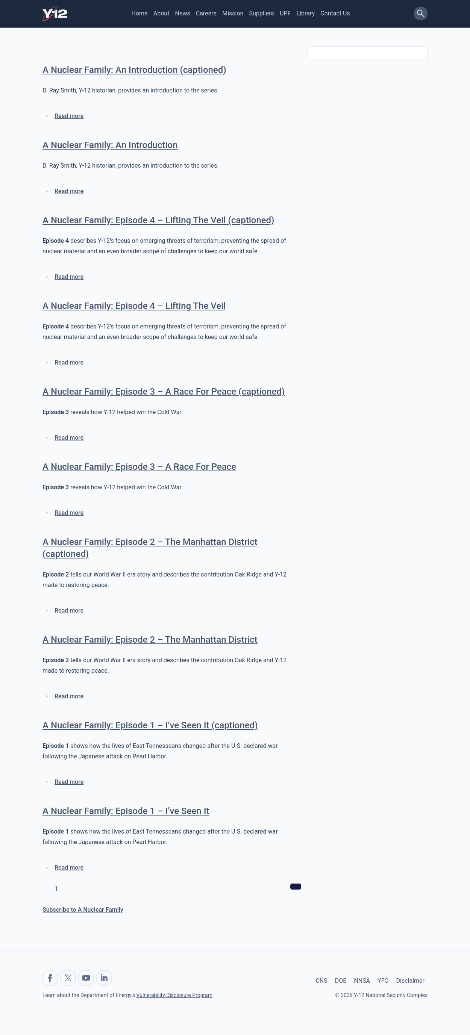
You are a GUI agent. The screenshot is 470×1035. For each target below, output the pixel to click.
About (161, 13)
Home (140, 13)
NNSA (362, 980)
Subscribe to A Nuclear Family (82, 909)
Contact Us (335, 13)
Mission (232, 13)
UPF (285, 13)
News (182, 13)
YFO (383, 980)
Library (306, 13)
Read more (69, 116)
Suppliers (261, 13)
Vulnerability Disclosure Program (174, 995)
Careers (206, 13)
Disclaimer (410, 980)
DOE (341, 980)
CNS (321, 980)
